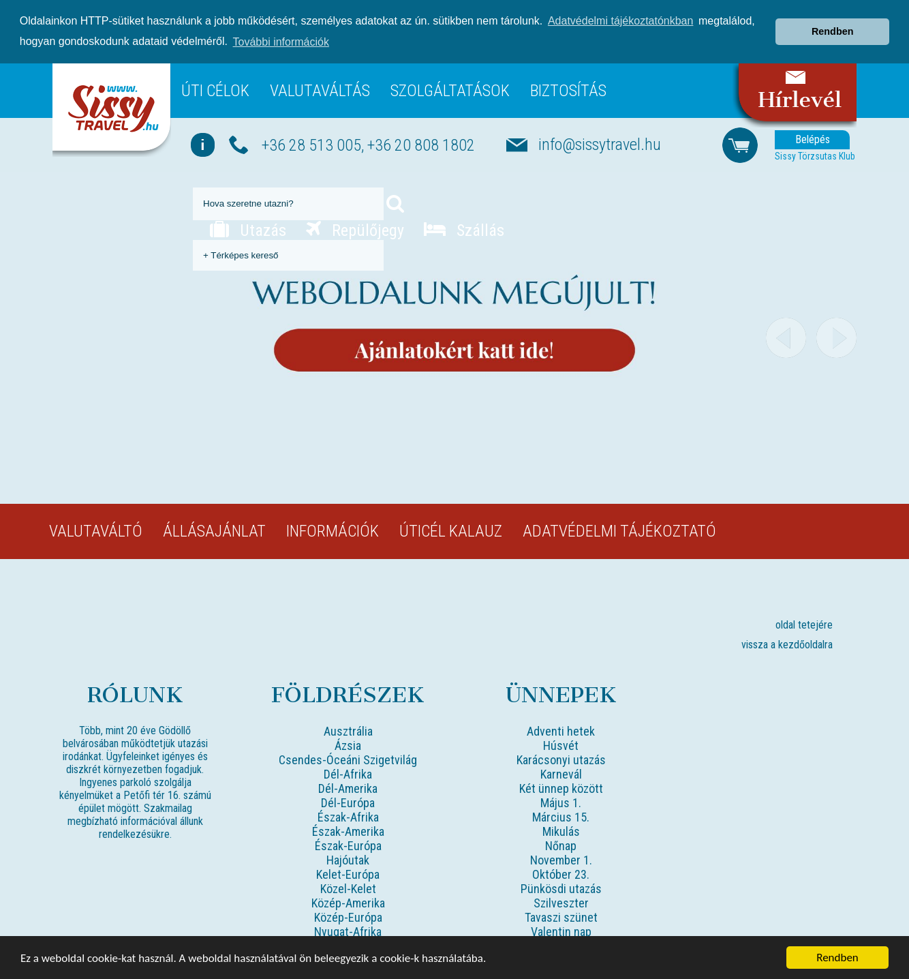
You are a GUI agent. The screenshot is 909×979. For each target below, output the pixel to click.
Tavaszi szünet (561, 916)
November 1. (561, 859)
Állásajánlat (214, 530)
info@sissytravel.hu (599, 143)
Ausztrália (348, 730)
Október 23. (560, 874)
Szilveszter (561, 902)
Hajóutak (347, 859)
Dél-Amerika (348, 788)
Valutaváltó (95, 530)
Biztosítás (568, 90)
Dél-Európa (348, 802)
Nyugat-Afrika (348, 931)
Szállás (464, 229)
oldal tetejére (804, 624)
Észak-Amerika (348, 831)
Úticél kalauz (450, 530)
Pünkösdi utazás (561, 888)
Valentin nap (561, 931)
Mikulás (561, 831)
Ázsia (348, 745)
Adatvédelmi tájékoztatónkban (620, 21)
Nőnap (560, 845)
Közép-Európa (348, 916)
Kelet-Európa (348, 874)
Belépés (812, 138)
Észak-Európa (348, 845)
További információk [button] (281, 42)
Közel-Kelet (348, 888)
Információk (332, 530)
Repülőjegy (355, 229)
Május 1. (560, 802)
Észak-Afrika (348, 816)
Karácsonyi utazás (561, 759)
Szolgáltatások (450, 90)
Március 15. (560, 816)
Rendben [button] (833, 31)
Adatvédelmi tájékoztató (619, 530)
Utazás (248, 229)
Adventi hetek (561, 730)
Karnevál (561, 773)
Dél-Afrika (348, 773)
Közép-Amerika (348, 902)
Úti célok (215, 90)
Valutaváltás (320, 90)
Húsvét (561, 745)
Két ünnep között (561, 788)
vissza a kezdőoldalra (787, 643)
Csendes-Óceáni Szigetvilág (348, 759)
